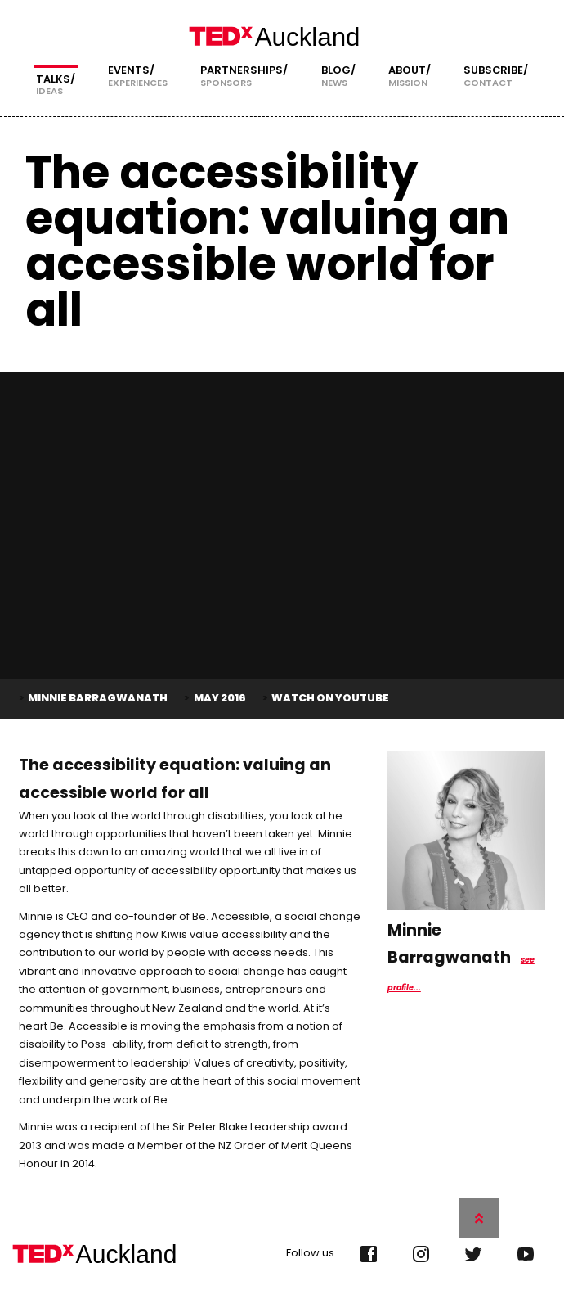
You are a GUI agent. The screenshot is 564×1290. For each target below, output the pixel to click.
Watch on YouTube (330, 696)
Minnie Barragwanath (98, 696)
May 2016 (220, 696)
